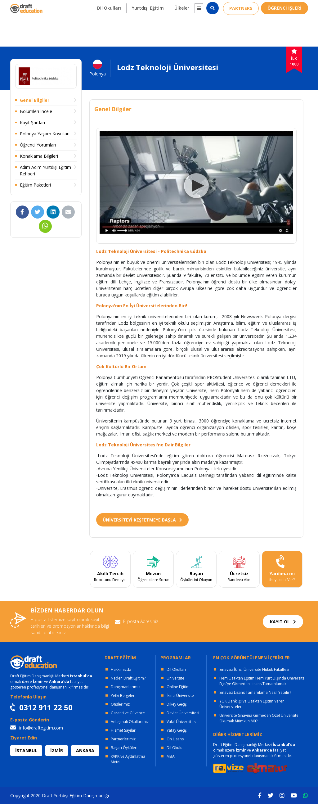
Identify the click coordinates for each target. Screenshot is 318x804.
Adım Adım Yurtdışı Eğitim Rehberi (45, 170)
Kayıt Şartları (32, 122)
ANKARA (85, 750)
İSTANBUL (26, 750)
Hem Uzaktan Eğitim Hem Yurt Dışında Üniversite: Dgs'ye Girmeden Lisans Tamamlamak (262, 680)
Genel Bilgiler (34, 100)
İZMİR (56, 750)
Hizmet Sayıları (124, 730)
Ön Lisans (175, 739)
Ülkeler (181, 28)
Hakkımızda (121, 669)
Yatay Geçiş (177, 730)
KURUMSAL (105, 6)
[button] (198, 29)
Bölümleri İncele (36, 111)
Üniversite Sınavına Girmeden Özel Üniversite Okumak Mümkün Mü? (258, 718)
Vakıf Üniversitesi (181, 721)
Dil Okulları (176, 669)
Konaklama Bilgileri (39, 156)
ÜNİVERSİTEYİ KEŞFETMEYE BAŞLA (142, 520)
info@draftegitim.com (36, 728)
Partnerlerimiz (123, 739)
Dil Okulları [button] (108, 28)
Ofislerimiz (120, 704)
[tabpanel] (110, 569)
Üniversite (175, 678)
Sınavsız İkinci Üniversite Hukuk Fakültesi (254, 669)
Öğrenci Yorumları (38, 145)
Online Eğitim (178, 686)
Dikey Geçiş (177, 704)
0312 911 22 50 (289, 6)
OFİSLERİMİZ (63, 6)
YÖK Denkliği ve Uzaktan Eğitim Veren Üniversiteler (251, 703)
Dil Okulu (174, 747)
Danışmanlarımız (125, 686)
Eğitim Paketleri (35, 185)
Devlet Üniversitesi (183, 713)
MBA (171, 756)
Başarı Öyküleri (124, 747)
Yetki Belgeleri (123, 695)
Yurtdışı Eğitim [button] (147, 28)
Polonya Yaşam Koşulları (44, 134)
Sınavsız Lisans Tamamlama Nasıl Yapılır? (255, 692)
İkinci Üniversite (180, 695)
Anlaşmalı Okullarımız (130, 721)
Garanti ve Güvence (128, 713)
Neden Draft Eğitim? (128, 678)
